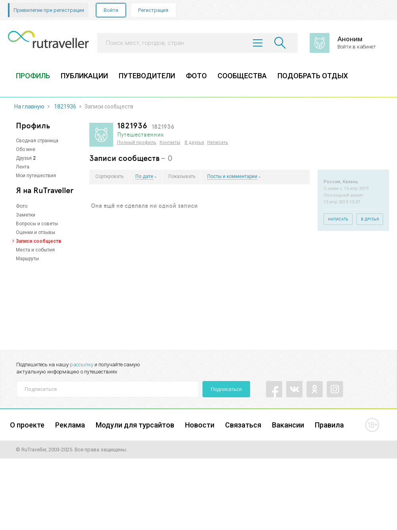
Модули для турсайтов (135, 425)
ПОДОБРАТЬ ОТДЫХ (313, 76)
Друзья (24, 158)
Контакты (170, 142)
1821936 (65, 106)
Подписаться (226, 389)
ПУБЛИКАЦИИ (84, 76)
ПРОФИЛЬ (33, 76)
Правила (329, 425)
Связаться (243, 425)
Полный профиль (136, 142)
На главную (29, 106)
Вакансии (288, 425)
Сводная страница (37, 140)
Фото (21, 206)
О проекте (27, 425)
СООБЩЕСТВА (242, 76)
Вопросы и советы (37, 223)
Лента (22, 167)
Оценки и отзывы (35, 232)
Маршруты (27, 258)
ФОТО (196, 76)
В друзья (194, 142)
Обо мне (25, 149)
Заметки (25, 215)
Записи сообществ (38, 241)
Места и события (35, 250)
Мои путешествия (36, 175)
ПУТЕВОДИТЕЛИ (147, 76)
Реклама (70, 425)
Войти (111, 10)
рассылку (81, 365)
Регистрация (153, 10)
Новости (199, 425)
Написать (217, 142)
